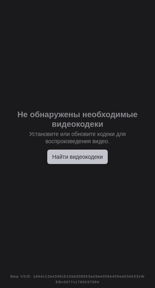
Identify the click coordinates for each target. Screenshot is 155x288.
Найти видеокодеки (77, 157)
